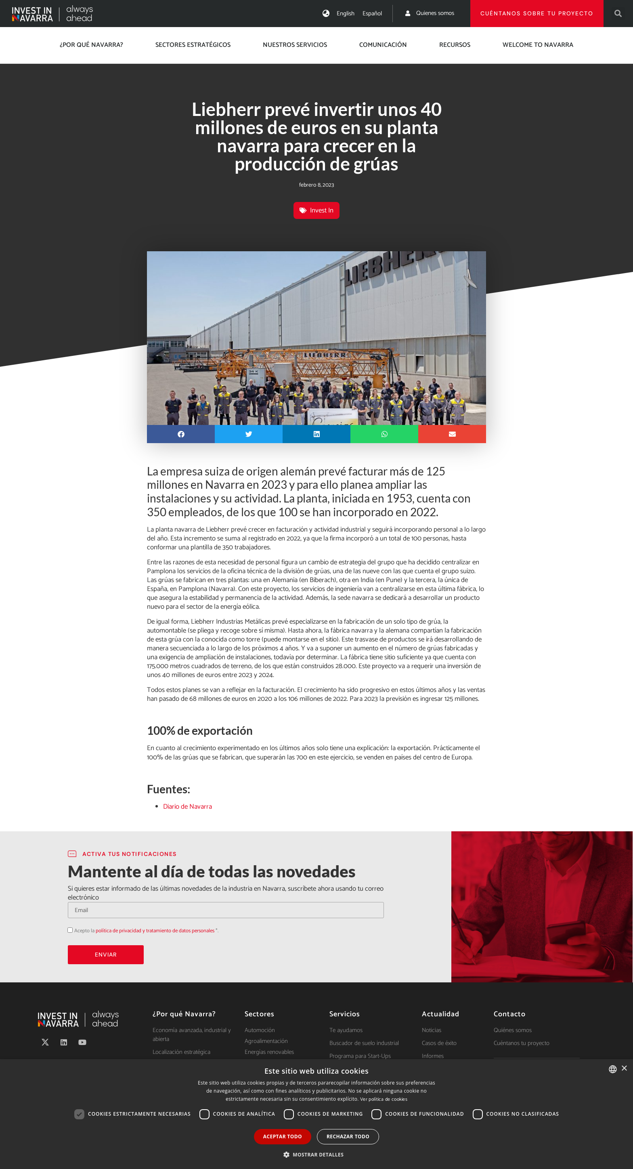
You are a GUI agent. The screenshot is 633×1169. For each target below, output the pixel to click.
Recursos (454, 45)
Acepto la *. (146, 931)
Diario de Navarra (187, 806)
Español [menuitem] (372, 13)
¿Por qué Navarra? (91, 45)
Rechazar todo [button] (348, 1136)
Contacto (510, 1014)
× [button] (624, 1069)
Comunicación (383, 45)
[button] (618, 13)
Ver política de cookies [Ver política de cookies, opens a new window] (383, 1099)
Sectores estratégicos (193, 45)
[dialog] (316, 1114)
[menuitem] (345, 13)
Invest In (321, 210)
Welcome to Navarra (538, 45)
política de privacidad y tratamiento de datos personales (155, 931)
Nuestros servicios (295, 45)
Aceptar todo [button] (282, 1136)
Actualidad (440, 1014)
